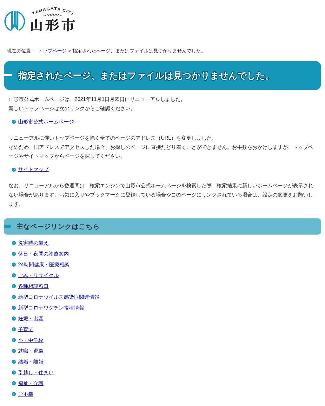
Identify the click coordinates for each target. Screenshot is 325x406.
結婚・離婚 (30, 361)
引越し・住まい (36, 372)
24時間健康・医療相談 (44, 264)
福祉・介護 (30, 383)
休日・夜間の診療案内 (43, 253)
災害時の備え (33, 243)
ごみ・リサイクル (38, 275)
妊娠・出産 (30, 318)
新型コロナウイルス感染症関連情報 (58, 297)
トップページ (52, 50)
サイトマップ (33, 169)
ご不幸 (25, 394)
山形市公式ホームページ (46, 121)
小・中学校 (30, 340)
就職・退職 (30, 351)
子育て (25, 329)
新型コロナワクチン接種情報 (51, 307)
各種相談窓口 (33, 286)
